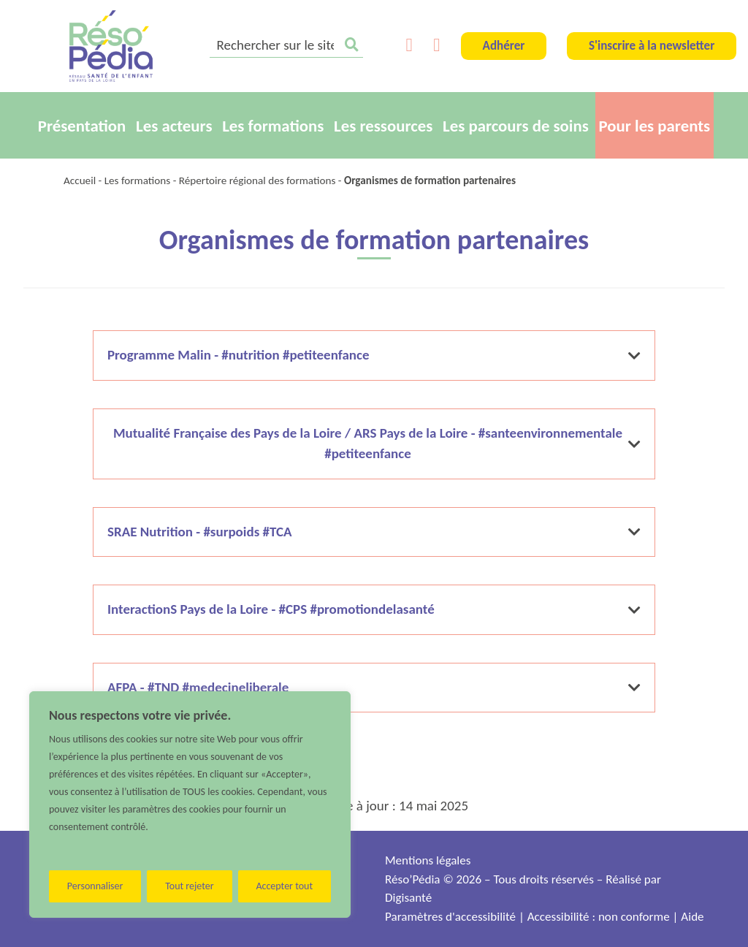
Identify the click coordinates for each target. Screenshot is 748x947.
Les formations (273, 125)
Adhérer (504, 45)
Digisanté (408, 897)
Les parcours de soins (516, 125)
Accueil (80, 180)
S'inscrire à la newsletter (651, 45)
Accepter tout (284, 886)
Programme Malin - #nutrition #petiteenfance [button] (374, 354)
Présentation (82, 125)
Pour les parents (655, 125)
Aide (692, 916)
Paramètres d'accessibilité (450, 916)
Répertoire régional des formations (257, 180)
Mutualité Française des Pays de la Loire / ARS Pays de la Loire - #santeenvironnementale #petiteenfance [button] (377, 444)
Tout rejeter (189, 886)
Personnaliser (95, 886)
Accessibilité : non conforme (598, 916)
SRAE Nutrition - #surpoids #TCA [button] (374, 531)
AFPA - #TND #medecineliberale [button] (374, 687)
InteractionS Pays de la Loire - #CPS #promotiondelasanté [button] (374, 609)
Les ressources (383, 125)
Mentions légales (427, 860)
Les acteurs (174, 125)
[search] (286, 46)
